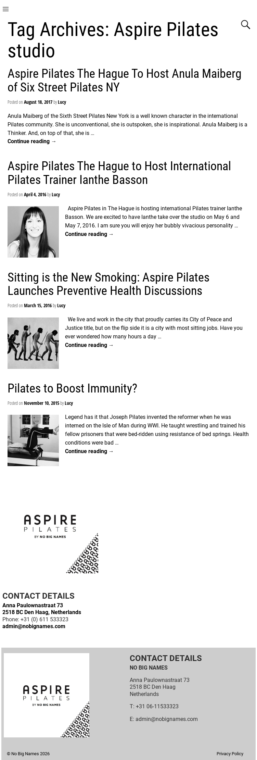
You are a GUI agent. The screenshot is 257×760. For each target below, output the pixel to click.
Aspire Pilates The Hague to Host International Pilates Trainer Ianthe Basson (119, 173)
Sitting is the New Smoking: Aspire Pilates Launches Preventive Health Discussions (108, 284)
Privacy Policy (230, 753)
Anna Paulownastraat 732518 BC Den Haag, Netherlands (41, 608)
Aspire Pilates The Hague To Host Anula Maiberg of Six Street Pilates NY (125, 80)
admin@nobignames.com (33, 626)
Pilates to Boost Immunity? (72, 388)
